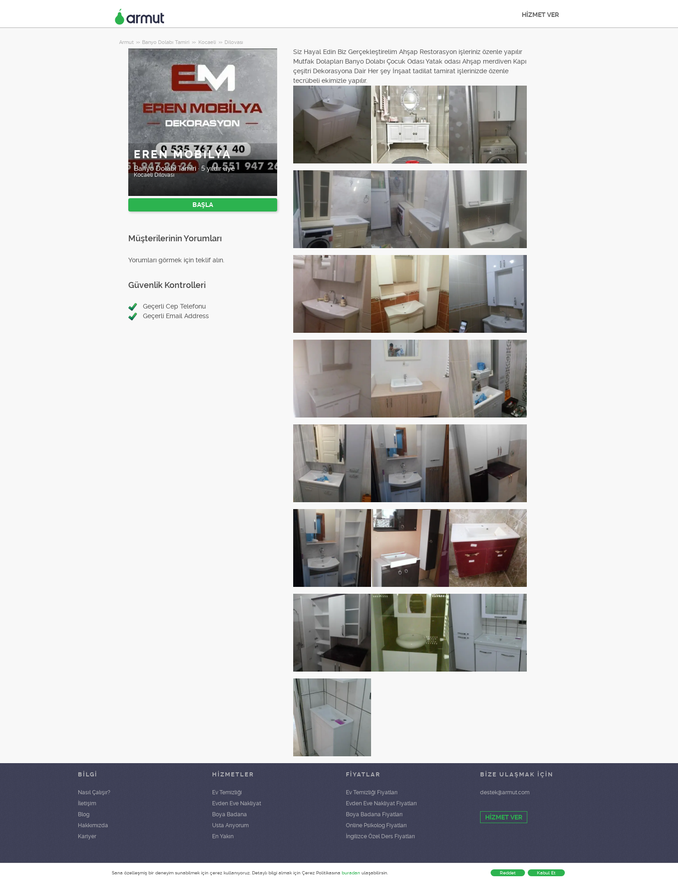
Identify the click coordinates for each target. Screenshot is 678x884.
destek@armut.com (505, 792)
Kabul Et (546, 872)
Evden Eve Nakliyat (236, 803)
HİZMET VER (540, 14)
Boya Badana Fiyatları (374, 814)
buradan (351, 872)
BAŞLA (202, 204)
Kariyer (87, 836)
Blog (83, 814)
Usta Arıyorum (230, 825)
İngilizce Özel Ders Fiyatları (380, 836)
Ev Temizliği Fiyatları (372, 792)
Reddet (508, 872)
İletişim (87, 803)
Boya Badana (229, 814)
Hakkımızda (93, 825)
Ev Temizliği (227, 792)
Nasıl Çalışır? (94, 792)
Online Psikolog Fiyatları (376, 825)
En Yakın (223, 836)
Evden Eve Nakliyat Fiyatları (381, 803)
